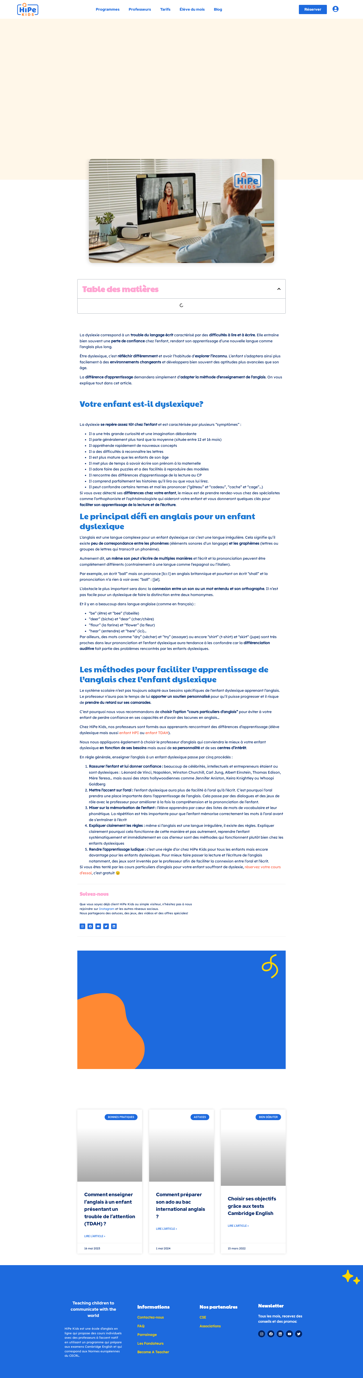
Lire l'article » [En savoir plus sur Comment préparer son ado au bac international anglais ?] (166, 1083)
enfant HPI (129, 646)
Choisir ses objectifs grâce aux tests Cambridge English (252, 1060)
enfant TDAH (156, 646)
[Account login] (336, 9)
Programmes (107, 9)
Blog (218, 9)
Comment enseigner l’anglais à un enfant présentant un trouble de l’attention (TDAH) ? (109, 1063)
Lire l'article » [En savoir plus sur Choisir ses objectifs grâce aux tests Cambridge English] (238, 1079)
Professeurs (139, 9)
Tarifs (165, 9)
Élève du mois (191, 9)
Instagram (106, 822)
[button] (279, 202)
